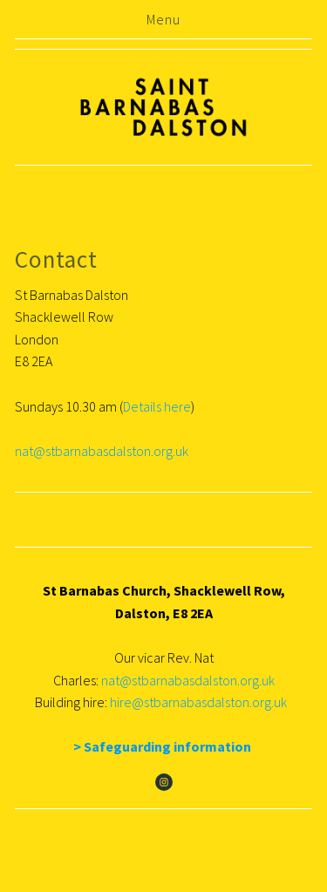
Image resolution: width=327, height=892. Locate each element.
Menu (163, 19)
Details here (157, 406)
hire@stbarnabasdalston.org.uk (201, 702)
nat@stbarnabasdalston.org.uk (101, 451)
